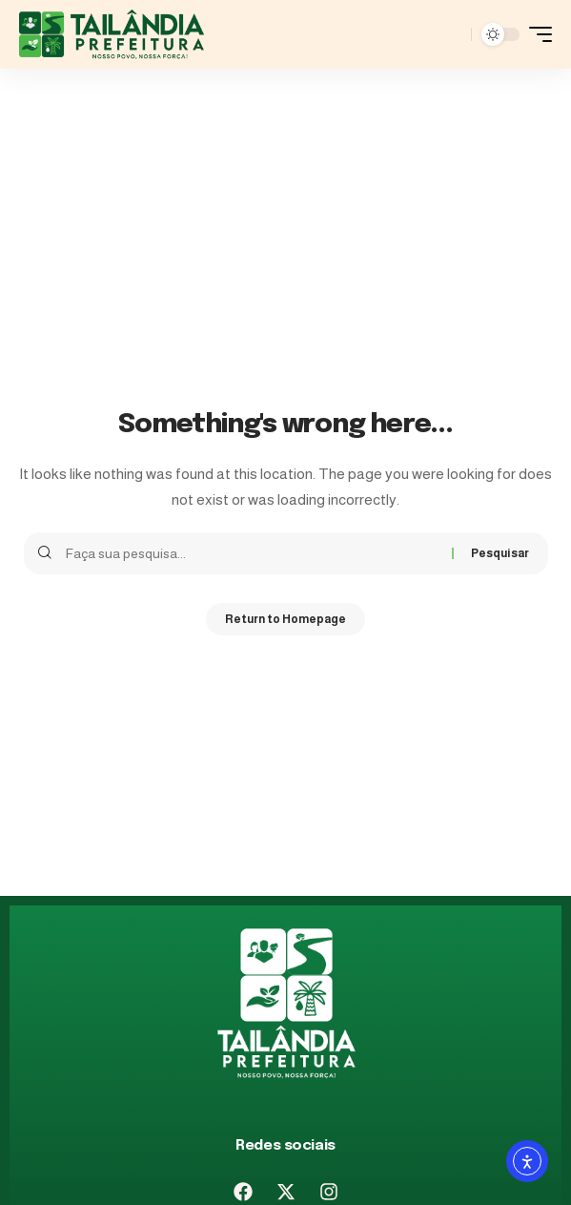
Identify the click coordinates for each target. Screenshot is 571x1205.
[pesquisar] (452, 34)
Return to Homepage (285, 619)
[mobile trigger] (536, 34)
